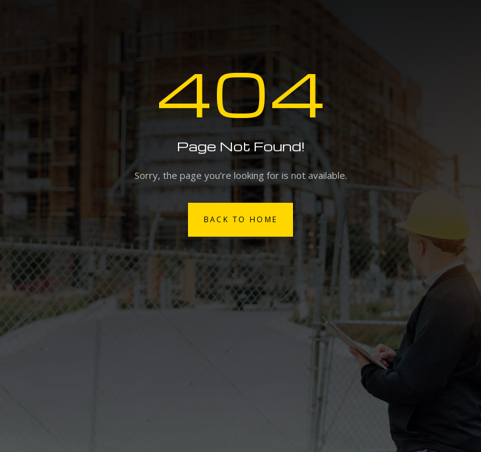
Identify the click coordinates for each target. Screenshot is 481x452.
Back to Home (241, 219)
